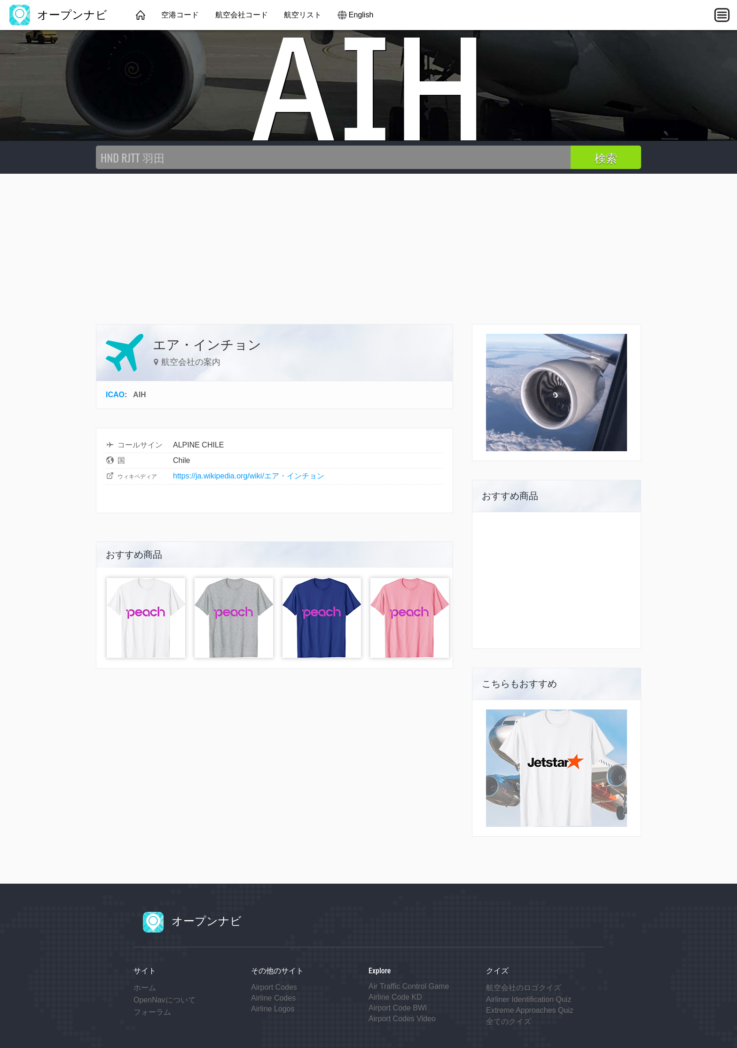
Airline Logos (273, 1009)
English (361, 15)
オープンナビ (58, 14)
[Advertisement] (368, 244)
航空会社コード (241, 15)
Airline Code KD (395, 997)
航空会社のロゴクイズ (523, 988)
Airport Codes (274, 987)
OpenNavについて (164, 1000)
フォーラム (152, 1012)
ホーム (144, 988)
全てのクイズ (508, 1021)
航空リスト (302, 15)
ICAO (115, 395)
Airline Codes (273, 998)
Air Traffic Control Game (408, 986)
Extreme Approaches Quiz (529, 1010)
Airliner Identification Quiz (528, 999)
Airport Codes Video (402, 1019)
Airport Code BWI (397, 1008)
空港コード (180, 15)
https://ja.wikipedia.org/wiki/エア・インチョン (248, 476)
